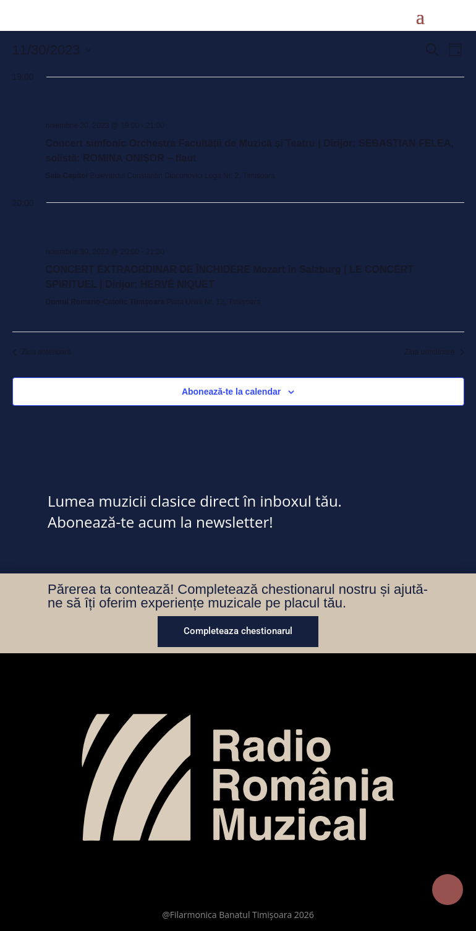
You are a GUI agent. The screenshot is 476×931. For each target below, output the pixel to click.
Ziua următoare (434, 352)
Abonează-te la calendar (231, 392)
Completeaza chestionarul (238, 631)
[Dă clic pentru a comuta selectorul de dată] (51, 50)
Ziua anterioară (42, 352)
